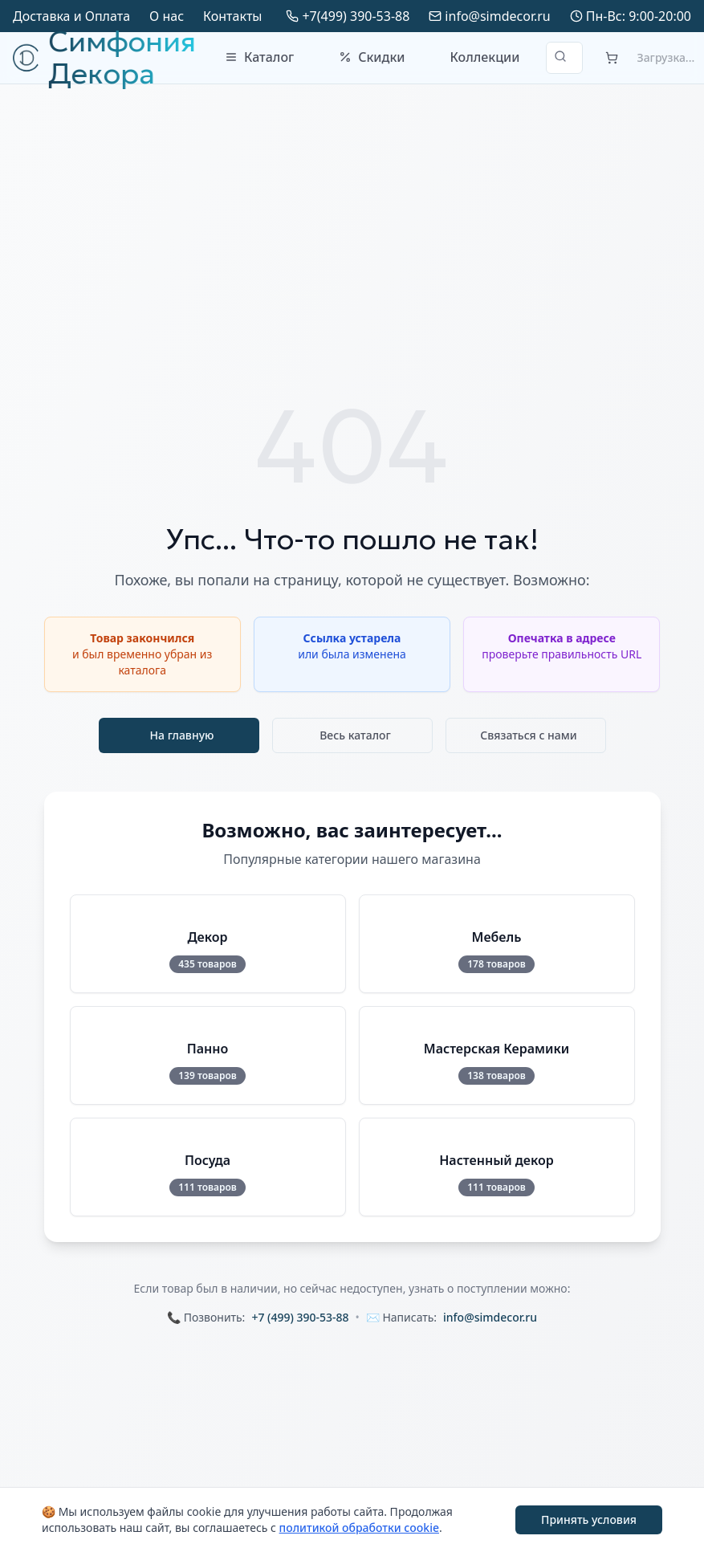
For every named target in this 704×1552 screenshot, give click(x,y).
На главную (182, 735)
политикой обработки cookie (359, 1527)
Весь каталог (355, 735)
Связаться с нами (528, 735)
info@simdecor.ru (497, 16)
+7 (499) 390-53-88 (299, 1317)
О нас (166, 16)
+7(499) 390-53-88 (355, 16)
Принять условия (589, 1519)
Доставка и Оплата (71, 16)
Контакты (232, 16)
